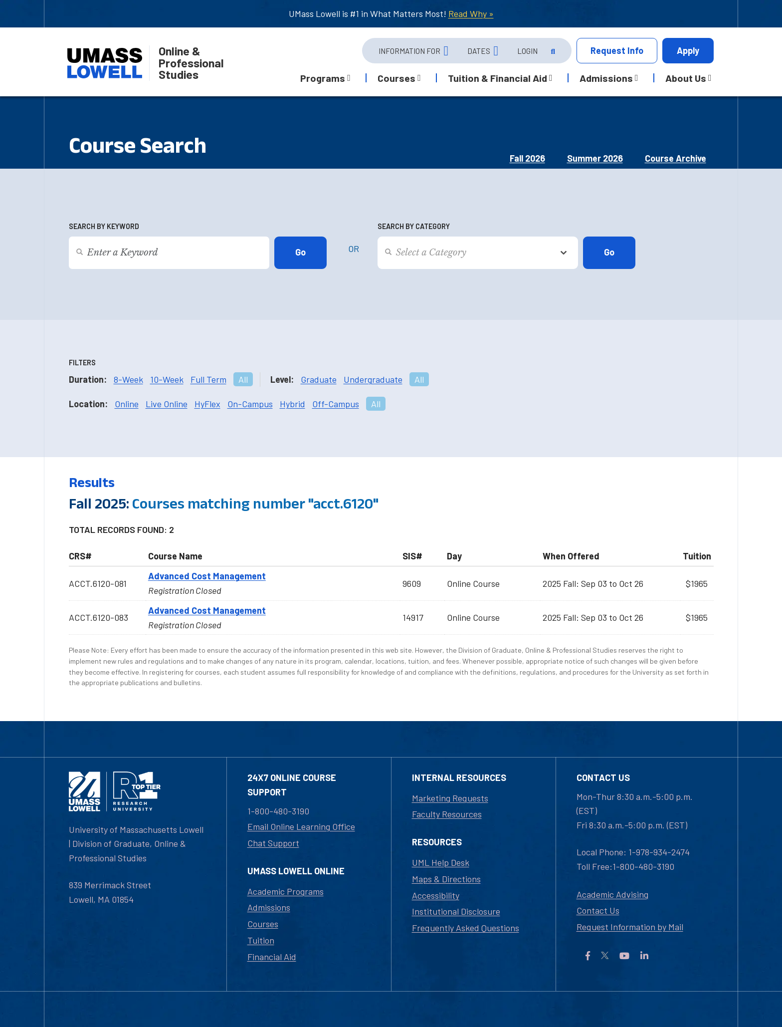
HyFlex (207, 403)
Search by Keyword (104, 226)
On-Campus (250, 403)
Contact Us (598, 910)
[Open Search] (552, 50)
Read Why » (471, 13)
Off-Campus (335, 403)
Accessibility (435, 895)
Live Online (167, 403)
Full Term (208, 379)
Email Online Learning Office (301, 826)
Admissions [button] (606, 77)
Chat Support (273, 842)
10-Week (167, 379)
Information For (409, 50)
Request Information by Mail (630, 926)
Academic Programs (285, 891)
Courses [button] (396, 77)
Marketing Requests (450, 797)
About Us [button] (685, 77)
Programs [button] (322, 77)
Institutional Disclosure (456, 911)
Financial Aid (271, 956)
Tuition (260, 940)
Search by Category (414, 226)
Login (527, 50)
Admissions (268, 907)
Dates (478, 50)
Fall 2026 (527, 158)
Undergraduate (373, 379)
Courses (262, 923)
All (243, 379)
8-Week (128, 379)
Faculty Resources (447, 813)
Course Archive (675, 158)
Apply (688, 50)
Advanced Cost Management (207, 575)
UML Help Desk (440, 862)
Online (127, 403)
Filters (82, 362)
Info (616, 50)
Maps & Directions (446, 878)
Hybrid (292, 403)
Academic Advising (612, 894)
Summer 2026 (595, 158)
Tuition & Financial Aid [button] (497, 77)
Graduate (319, 379)
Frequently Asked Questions (465, 927)
